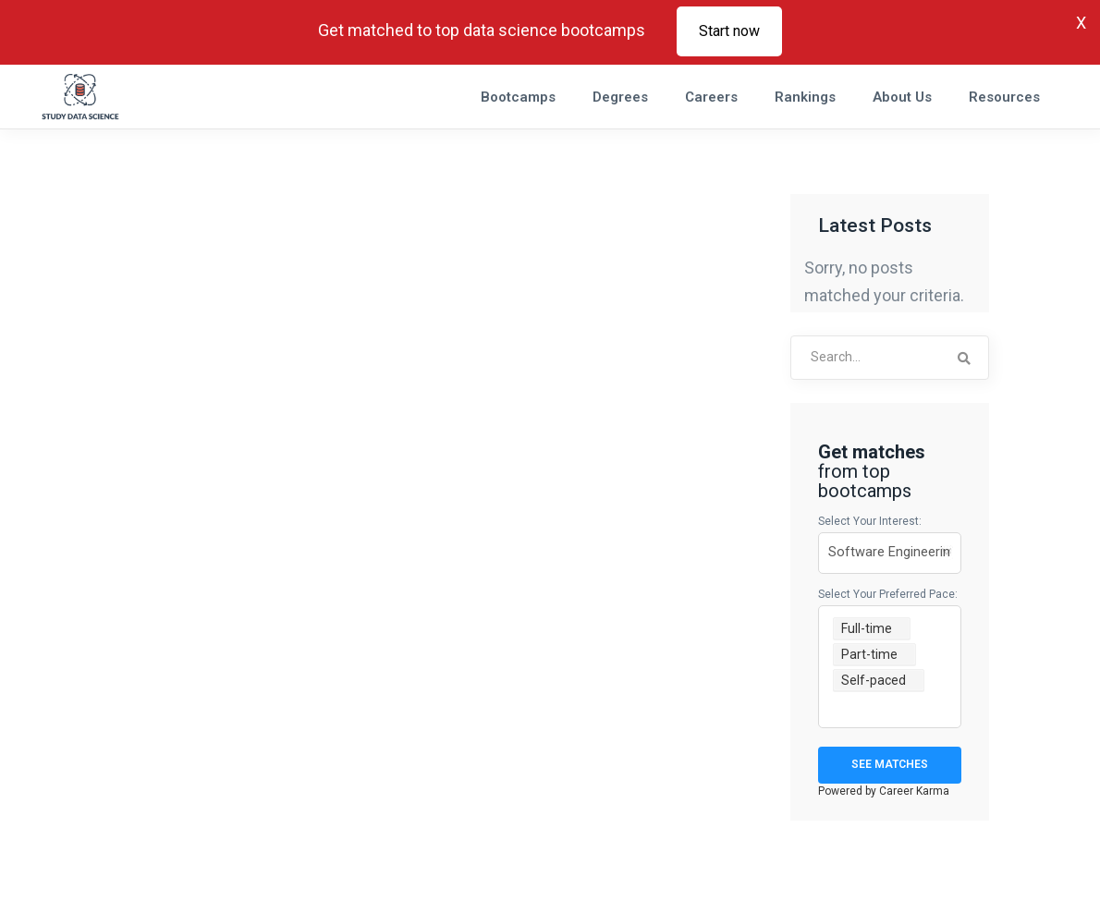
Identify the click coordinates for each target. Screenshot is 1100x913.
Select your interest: (870, 521)
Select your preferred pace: (888, 594)
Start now (729, 31)
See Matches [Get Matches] (889, 764)
